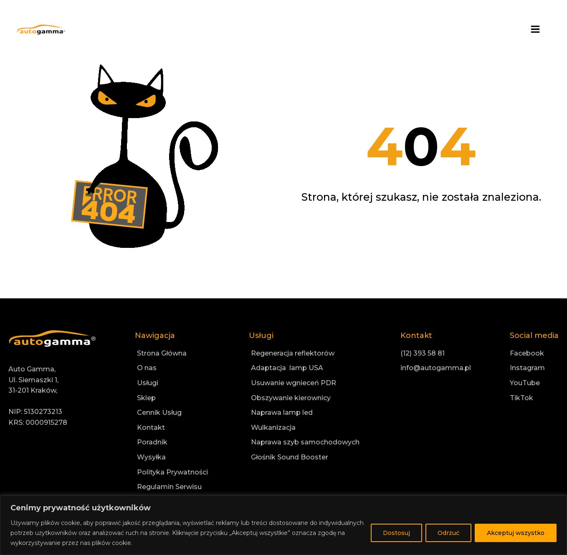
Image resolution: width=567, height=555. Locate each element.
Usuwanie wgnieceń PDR (293, 383)
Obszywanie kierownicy (291, 398)
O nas (147, 368)
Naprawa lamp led (282, 412)
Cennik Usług (159, 412)
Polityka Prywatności (172, 472)
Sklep (146, 398)
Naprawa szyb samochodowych (305, 442)
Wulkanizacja (273, 427)
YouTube (525, 383)
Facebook (527, 353)
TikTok (521, 398)
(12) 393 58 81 (422, 353)
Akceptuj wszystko (515, 533)
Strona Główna (162, 353)
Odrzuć (448, 533)
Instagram (527, 368)
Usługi (147, 383)
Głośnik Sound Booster (289, 457)
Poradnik (152, 442)
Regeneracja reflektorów (292, 353)
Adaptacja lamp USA (287, 368)
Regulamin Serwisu (169, 487)
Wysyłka (151, 457)
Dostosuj (396, 533)
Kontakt (151, 427)
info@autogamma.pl (435, 368)
